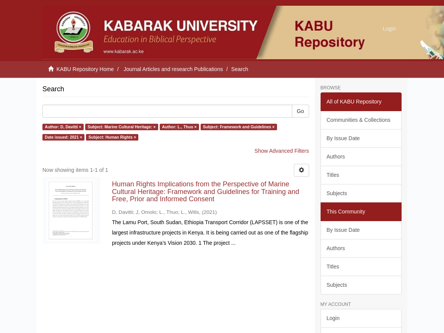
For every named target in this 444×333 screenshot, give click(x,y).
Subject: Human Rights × (112, 137)
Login (333, 318)
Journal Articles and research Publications (173, 69)
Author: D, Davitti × (63, 126)
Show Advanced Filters (281, 151)
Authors (336, 157)
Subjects (337, 193)
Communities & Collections (359, 120)
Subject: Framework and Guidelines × (239, 126)
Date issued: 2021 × (63, 137)
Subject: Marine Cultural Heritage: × (122, 126)
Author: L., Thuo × (179, 126)
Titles (333, 175)
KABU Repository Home (85, 69)
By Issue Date (343, 138)
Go (300, 111)
